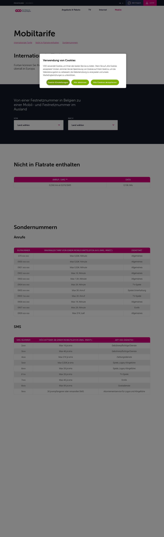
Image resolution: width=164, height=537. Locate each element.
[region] (83, 71)
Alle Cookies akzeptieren (105, 82)
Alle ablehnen (80, 82)
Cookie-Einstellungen (58, 82)
